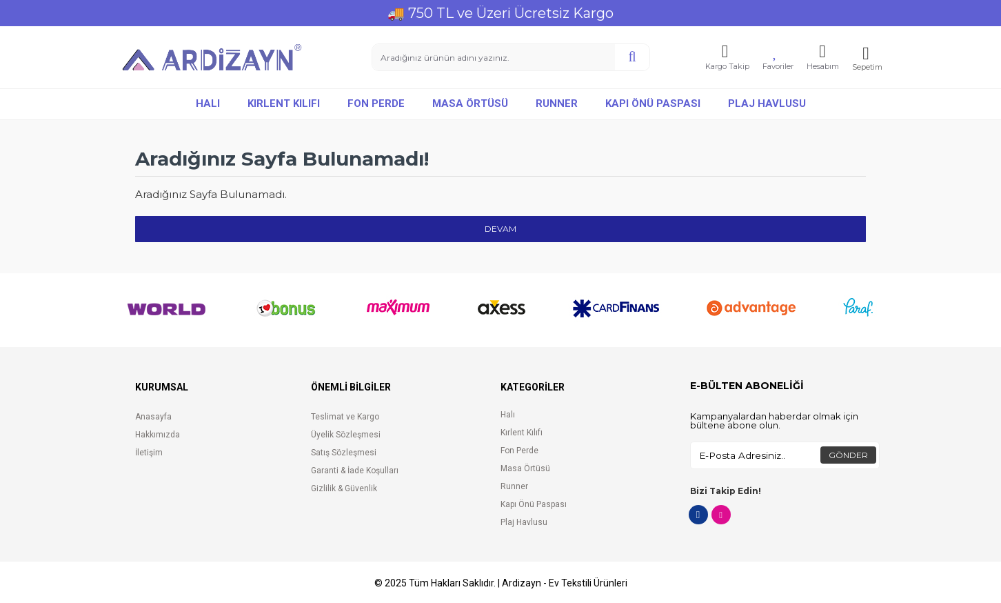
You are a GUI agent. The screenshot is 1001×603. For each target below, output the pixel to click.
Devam (500, 229)
